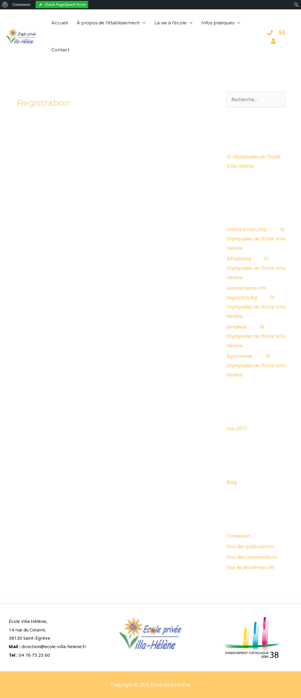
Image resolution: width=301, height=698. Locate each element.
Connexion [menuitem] (21, 4)
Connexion (238, 536)
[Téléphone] (270, 32)
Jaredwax (237, 326)
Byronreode (239, 356)
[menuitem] (5, 4)
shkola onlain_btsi (247, 229)
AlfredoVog (239, 258)
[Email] (282, 32)
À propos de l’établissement (108, 23)
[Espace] (273, 41)
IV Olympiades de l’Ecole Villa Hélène (256, 238)
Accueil (59, 23)
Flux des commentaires (252, 557)
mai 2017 (237, 428)
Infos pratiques (217, 23)
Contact (60, 49)
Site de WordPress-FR (250, 567)
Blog (232, 482)
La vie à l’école (170, 23)
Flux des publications (250, 546)
